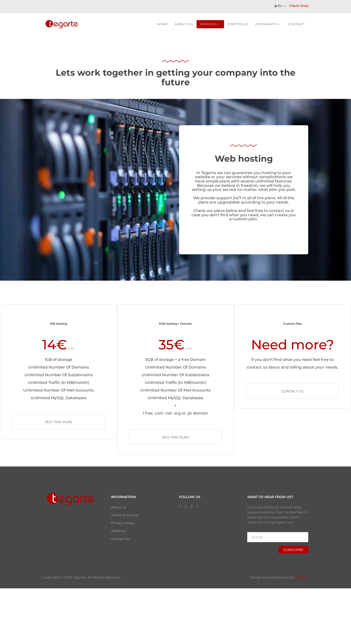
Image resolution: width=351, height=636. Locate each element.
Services (208, 24)
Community (266, 24)
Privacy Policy (123, 523)
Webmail (118, 531)
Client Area (298, 6)
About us (118, 507)
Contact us (292, 391)
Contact (296, 24)
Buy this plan (58, 422)
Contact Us (120, 539)
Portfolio (238, 24)
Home (162, 24)
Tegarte (302, 577)
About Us (184, 24)
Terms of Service (125, 515)
